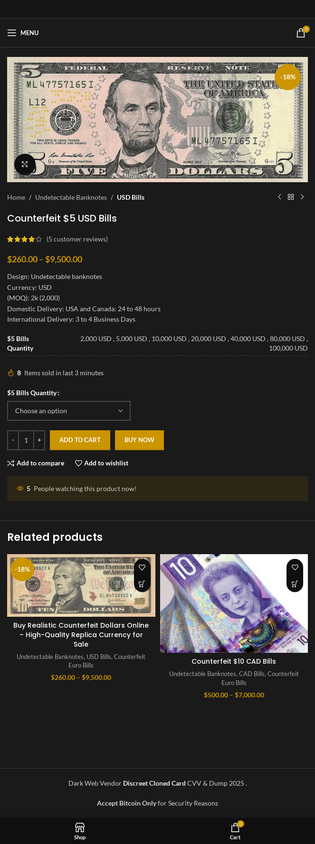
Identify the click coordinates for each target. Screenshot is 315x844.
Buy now (139, 440)
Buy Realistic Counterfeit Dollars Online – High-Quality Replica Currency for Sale (81, 635)
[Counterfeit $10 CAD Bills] (234, 603)
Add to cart (80, 440)
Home (16, 197)
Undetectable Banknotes (71, 197)
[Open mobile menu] (22, 32)
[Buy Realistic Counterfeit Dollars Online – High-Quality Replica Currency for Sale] (81, 585)
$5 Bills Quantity (32, 393)
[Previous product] (279, 197)
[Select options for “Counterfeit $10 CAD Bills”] (294, 583)
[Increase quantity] (39, 440)
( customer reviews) (77, 239)
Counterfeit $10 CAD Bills (233, 661)
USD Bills (130, 197)
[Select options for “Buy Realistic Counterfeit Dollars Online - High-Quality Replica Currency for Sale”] (142, 583)
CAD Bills (252, 673)
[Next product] (302, 197)
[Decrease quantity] (13, 440)
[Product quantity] (26, 440)
